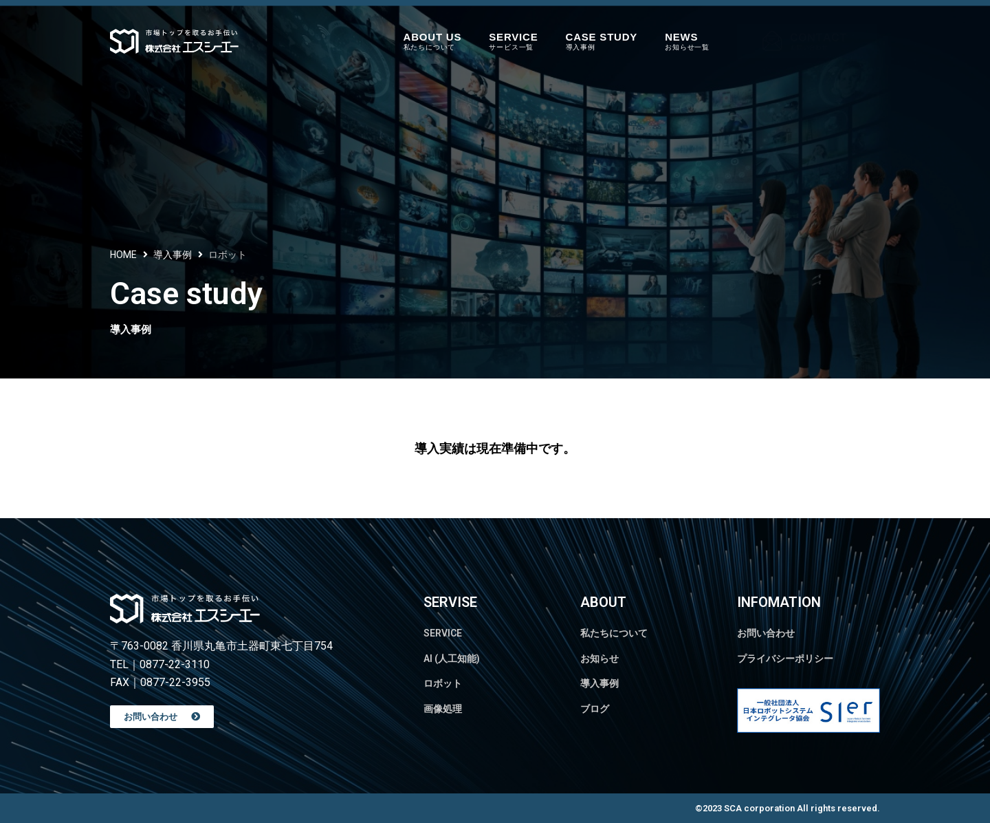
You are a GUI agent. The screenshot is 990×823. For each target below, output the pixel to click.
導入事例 (172, 254)
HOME (123, 254)
